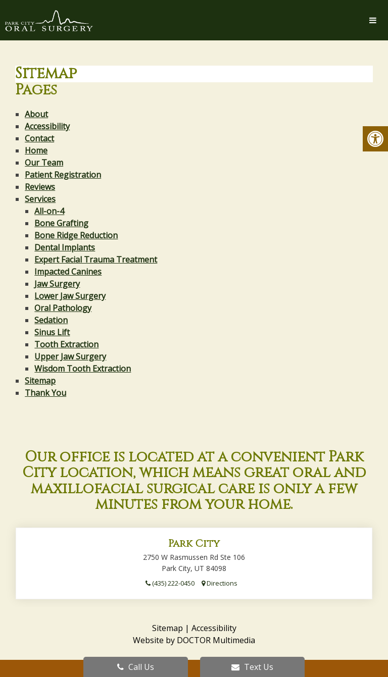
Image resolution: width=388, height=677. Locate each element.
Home (36, 150)
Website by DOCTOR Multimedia (194, 640)
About (36, 114)
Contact (39, 138)
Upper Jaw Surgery (70, 356)
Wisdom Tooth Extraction (82, 368)
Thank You (45, 392)
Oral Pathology (62, 308)
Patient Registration (63, 174)
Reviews (40, 186)
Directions (219, 583)
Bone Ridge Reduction (76, 235)
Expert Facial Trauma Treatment (95, 259)
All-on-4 (49, 211)
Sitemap (40, 380)
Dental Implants (64, 247)
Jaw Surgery (57, 283)
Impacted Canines (68, 271)
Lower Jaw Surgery (70, 295)
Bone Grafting (61, 223)
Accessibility (47, 126)
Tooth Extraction (66, 344)
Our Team (44, 162)
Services (40, 198)
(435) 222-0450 (170, 583)
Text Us (252, 666)
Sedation (51, 320)
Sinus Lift (52, 332)
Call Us (135, 666)
